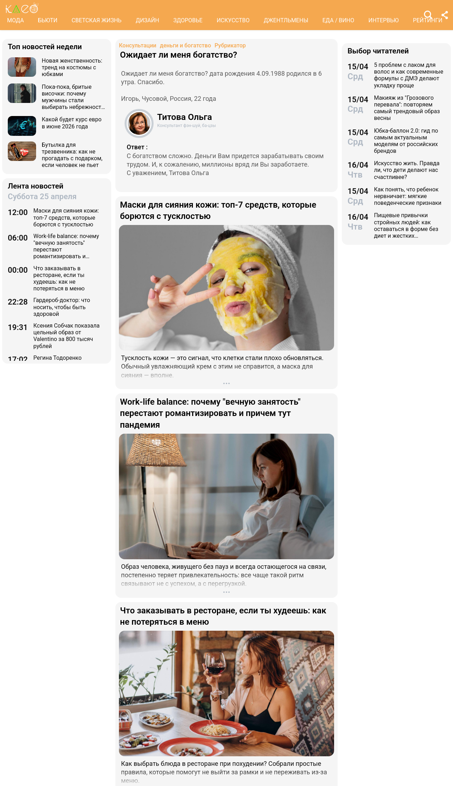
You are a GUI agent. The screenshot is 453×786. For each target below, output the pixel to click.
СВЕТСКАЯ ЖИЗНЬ (96, 20)
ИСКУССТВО (233, 20)
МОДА (15, 20)
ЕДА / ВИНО (338, 20)
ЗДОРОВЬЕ (188, 20)
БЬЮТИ (47, 20)
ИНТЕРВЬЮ (383, 20)
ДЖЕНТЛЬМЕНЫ (286, 20)
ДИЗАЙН (147, 20)
